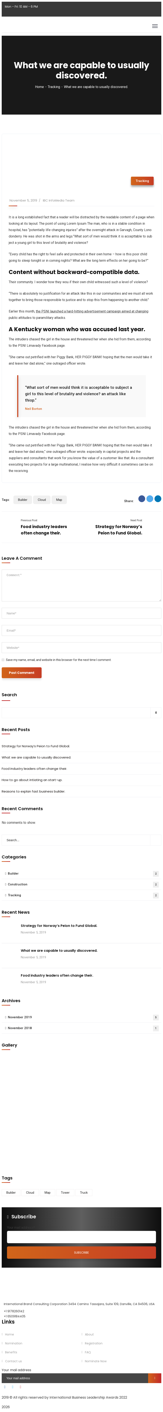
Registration (94, 1343)
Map (59, 500)
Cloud (42, 500)
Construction (83, 885)
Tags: (6, 500)
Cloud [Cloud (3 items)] (30, 1193)
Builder (22, 500)
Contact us (13, 1361)
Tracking (54, 87)
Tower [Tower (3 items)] (65, 1193)
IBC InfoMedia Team (58, 200)
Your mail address (16, 1370)
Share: (129, 501)
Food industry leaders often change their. (34, 768)
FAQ (88, 1352)
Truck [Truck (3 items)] (84, 1193)
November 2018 (83, 1028)
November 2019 (83, 1017)
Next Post (136, 520)
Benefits (11, 1352)
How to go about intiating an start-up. (32, 780)
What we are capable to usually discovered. (36, 757)
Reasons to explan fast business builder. (33, 791)
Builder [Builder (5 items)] (11, 1193)
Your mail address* (21, 1228)
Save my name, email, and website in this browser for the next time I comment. (58, 660)
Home (39, 87)
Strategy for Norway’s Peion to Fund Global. (36, 746)
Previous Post (29, 520)
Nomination (13, 1343)
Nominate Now (96, 1361)
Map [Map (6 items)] (48, 1193)
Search (9, 695)
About (89, 1334)
